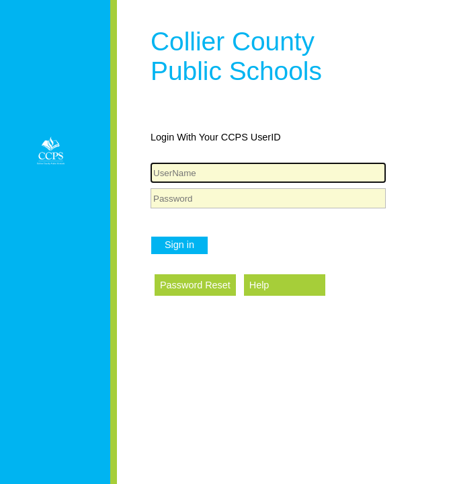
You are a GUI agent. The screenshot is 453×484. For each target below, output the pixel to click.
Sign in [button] (179, 244)
